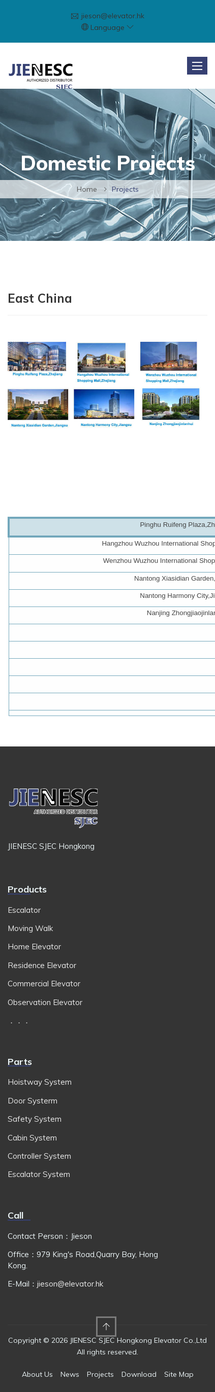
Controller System (39, 1156)
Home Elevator (34, 946)
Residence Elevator (42, 965)
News (69, 1374)
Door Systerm (32, 1100)
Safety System (35, 1119)
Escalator (24, 910)
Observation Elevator (45, 1002)
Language (112, 27)
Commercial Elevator (44, 983)
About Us (37, 1374)
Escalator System (39, 1174)
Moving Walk (30, 928)
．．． (19, 1020)
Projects (100, 1374)
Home (87, 189)
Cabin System (32, 1138)
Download (139, 1374)
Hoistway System (40, 1082)
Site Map (179, 1374)
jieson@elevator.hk (112, 15)
